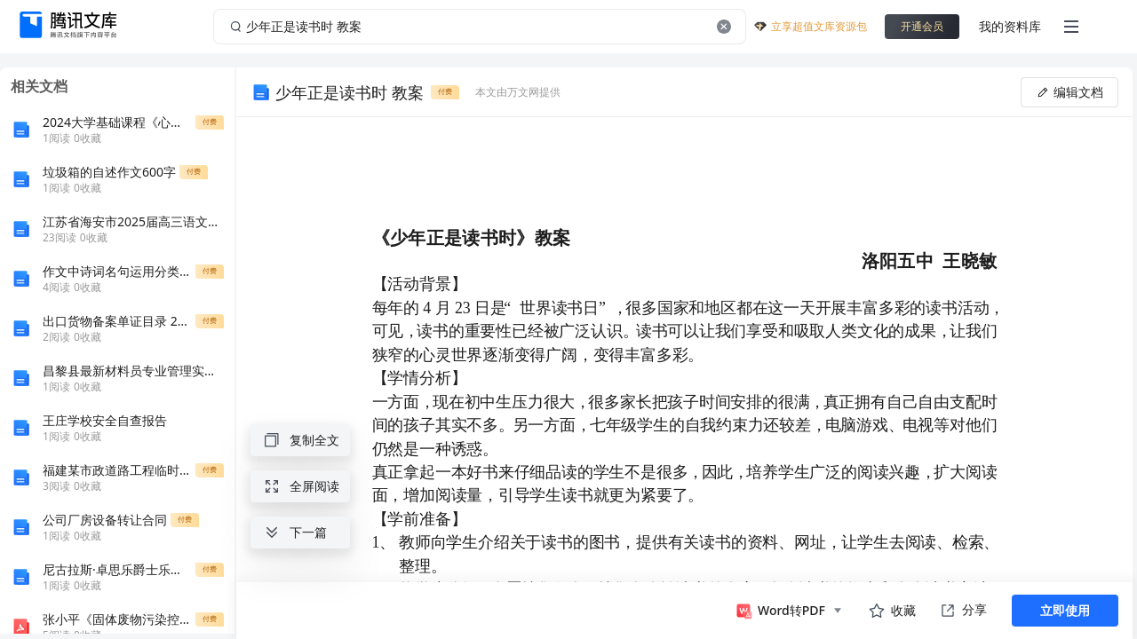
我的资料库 (1010, 26)
